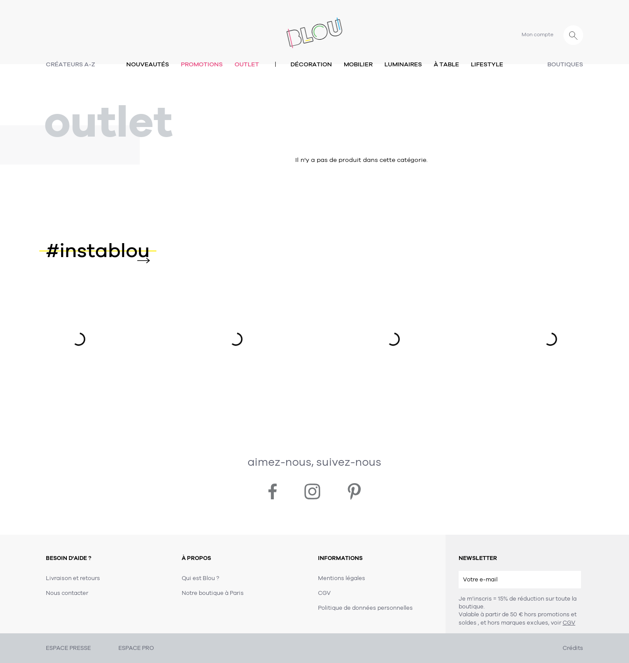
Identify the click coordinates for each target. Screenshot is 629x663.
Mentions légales (341, 578)
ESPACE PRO (136, 648)
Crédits (573, 648)
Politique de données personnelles (365, 608)
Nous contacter (67, 593)
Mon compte (537, 34)
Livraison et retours (73, 578)
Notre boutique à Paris (213, 593)
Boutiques (565, 64)
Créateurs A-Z (70, 64)
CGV (569, 623)
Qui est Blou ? (200, 578)
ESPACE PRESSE (68, 648)
